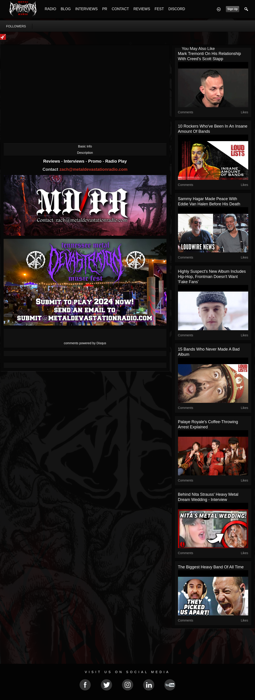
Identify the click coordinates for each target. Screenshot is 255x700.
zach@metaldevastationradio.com (93, 169)
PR (104, 9)
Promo (95, 161)
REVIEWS (141, 9)
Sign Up (232, 9)
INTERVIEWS (86, 9)
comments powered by (85, 343)
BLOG (66, 9)
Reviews (52, 161)
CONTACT (120, 9)
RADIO (50, 9)
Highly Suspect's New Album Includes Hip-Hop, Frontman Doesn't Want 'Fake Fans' (212, 276)
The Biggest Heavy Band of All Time (211, 567)
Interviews (74, 161)
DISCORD (176, 9)
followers (16, 26)
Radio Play (116, 161)
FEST (159, 9)
